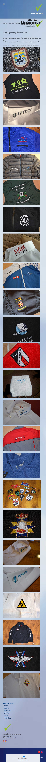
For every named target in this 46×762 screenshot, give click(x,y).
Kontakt (6, 715)
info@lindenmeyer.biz (11, 737)
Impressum (6, 717)
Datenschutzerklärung (20, 760)
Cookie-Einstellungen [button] (22, 758)
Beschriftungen (7, 710)
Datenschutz (8, 718)
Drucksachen (7, 712)
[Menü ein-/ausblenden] (4, 4)
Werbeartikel (7, 713)
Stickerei (6, 705)
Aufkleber (6, 708)
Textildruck (6, 707)
